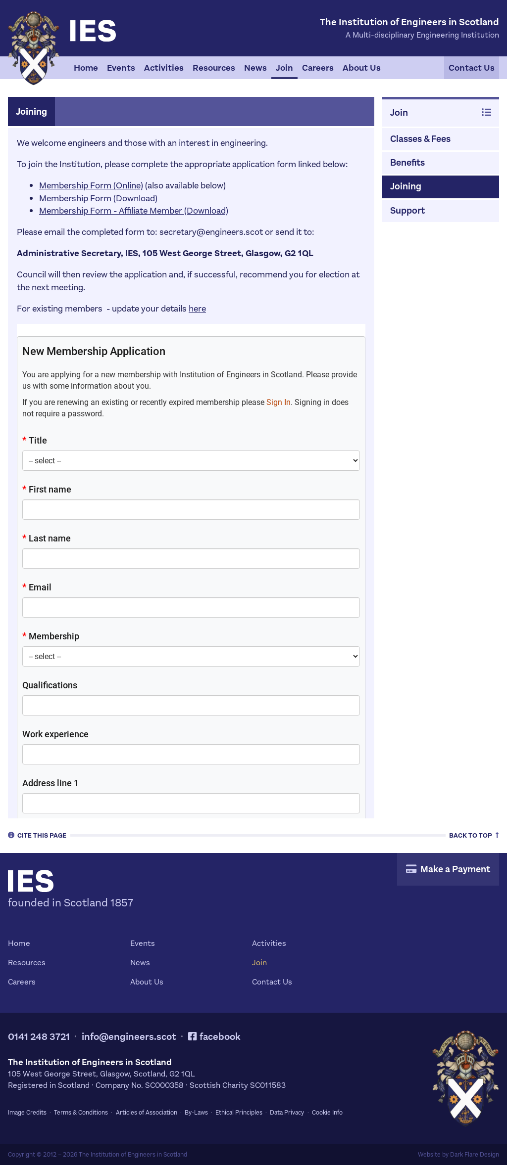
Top (474, 835)
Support (407, 210)
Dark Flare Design (474, 1155)
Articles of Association (146, 1113)
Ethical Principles (238, 1113)
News (255, 68)
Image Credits (27, 1113)
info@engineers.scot (129, 1037)
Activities (164, 68)
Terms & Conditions (81, 1113)
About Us (362, 68)
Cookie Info (327, 1113)
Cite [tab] (37, 835)
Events (121, 68)
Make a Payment (448, 869)
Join (284, 68)
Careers (318, 68)
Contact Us (472, 68)
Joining (405, 186)
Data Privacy (287, 1113)
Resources (214, 68)
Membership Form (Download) (98, 198)
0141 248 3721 (39, 1037)
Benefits (407, 162)
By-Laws (196, 1113)
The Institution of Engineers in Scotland (133, 1155)
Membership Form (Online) (91, 185)
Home (86, 68)
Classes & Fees (420, 139)
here (197, 308)
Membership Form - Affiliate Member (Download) (133, 211)
